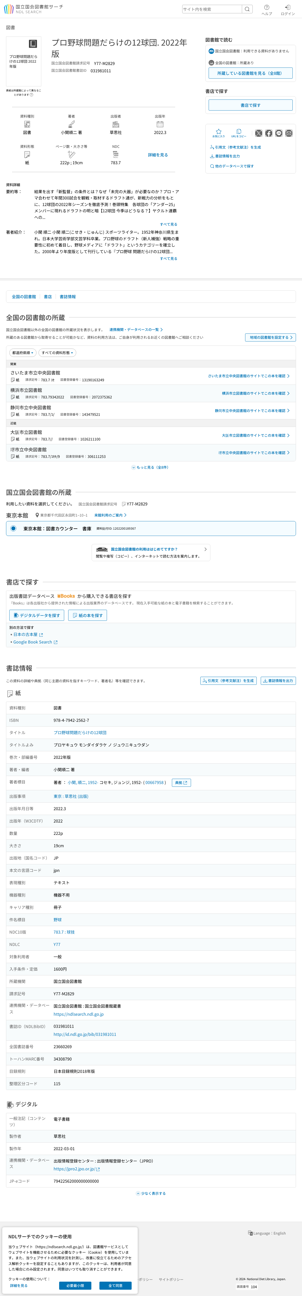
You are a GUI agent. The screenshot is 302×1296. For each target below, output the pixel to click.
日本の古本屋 (28, 634)
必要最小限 (75, 1285)
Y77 (57, 944)
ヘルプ (266, 9)
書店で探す (251, 105)
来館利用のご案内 (111, 515)
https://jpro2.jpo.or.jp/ (77, 1169)
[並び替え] (22, 353)
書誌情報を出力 (225, 156)
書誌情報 (68, 296)
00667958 (154, 782)
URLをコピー (238, 133)
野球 (58, 919)
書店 (48, 296)
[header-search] (217, 9)
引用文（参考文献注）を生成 (235, 147)
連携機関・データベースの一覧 (137, 330)
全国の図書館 (24, 296)
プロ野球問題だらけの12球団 (80, 732)
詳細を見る (158, 155)
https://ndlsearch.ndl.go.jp (79, 1014)
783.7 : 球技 (64, 932)
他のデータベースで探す (232, 166)
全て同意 (115, 1285)
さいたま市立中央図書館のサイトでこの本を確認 (249, 376)
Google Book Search (35, 642)
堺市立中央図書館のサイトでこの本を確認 (254, 453)
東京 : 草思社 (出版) (71, 796)
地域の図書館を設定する (272, 337)
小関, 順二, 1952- (83, 782)
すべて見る (168, 224)
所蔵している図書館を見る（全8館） (250, 73)
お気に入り (218, 133)
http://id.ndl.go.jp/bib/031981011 (85, 1034)
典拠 (181, 782)
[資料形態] (57, 353)
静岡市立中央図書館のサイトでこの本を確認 (253, 410)
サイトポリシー (171, 1279)
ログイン (288, 9)
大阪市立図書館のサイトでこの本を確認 (256, 435)
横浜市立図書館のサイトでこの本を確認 (256, 393)
